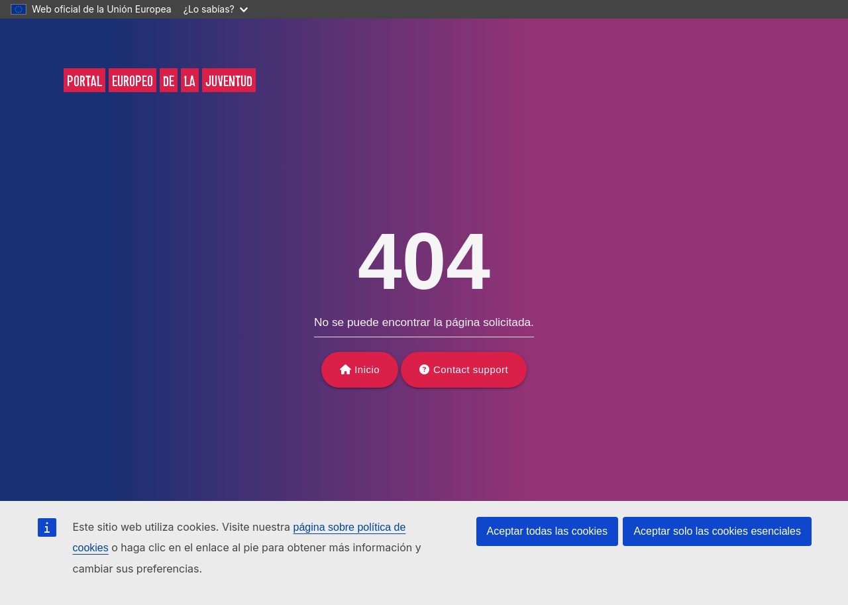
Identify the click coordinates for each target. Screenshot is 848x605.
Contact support (470, 369)
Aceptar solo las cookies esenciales (717, 531)
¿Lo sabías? (216, 9)
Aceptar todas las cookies (547, 531)
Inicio (367, 369)
